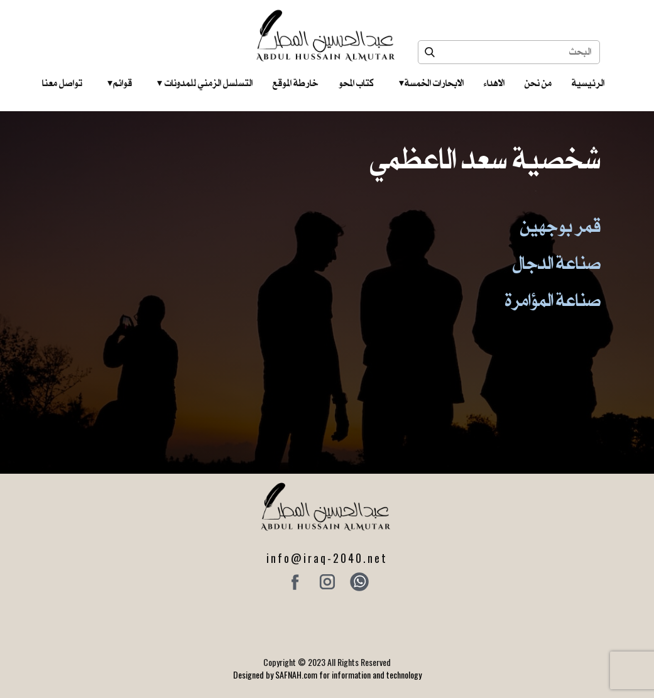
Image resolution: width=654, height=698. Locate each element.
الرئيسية (588, 83)
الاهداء (494, 83)
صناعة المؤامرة (553, 300)
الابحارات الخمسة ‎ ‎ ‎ (431, 83)
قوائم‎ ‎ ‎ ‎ (119, 83)
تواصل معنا (62, 83)
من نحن (538, 83)
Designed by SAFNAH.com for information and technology (327, 674)
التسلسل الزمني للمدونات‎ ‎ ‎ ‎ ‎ (205, 83)
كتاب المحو (356, 83)
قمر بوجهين (560, 226)
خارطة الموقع (296, 83)
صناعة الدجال (557, 263)
